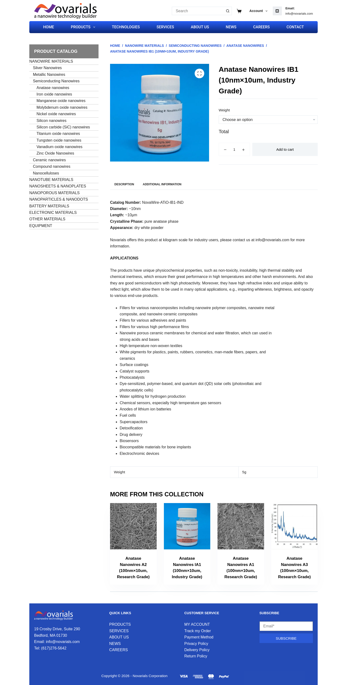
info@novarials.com (299, 13)
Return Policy (195, 656)
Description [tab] (124, 184)
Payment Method (198, 637)
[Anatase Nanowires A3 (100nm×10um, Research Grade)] (294, 526)
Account (259, 11)
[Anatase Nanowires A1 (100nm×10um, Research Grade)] (240, 526)
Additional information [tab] (162, 184)
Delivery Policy (197, 650)
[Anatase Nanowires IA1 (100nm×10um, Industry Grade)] (187, 526)
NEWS (231, 27)
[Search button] (227, 11)
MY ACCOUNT (197, 624)
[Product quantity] (234, 149)
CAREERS (261, 27)
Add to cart (285, 149)
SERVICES (165, 27)
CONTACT (295, 27)
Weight (224, 110)
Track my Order (197, 631)
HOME (48, 27)
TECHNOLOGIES (126, 27)
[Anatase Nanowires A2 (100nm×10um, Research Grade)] (133, 526)
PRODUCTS (84, 27)
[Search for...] (197, 11)
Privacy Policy (196, 644)
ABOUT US (200, 27)
